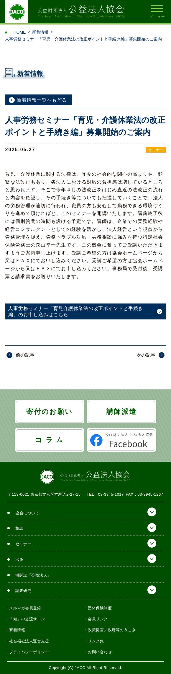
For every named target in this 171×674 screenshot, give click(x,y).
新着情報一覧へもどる (42, 99)
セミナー (156, 150)
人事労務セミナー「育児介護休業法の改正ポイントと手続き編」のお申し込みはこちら (75, 311)
